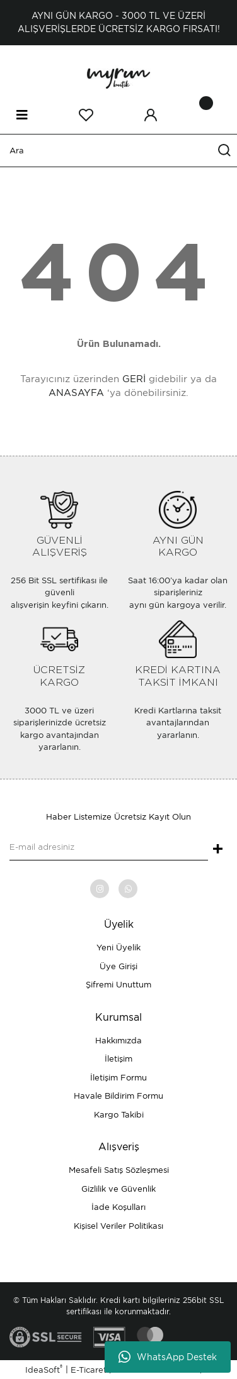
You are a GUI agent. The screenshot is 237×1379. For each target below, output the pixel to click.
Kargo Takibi (119, 1114)
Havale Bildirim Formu (118, 1096)
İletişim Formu (118, 1077)
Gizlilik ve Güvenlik (118, 1189)
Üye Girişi (118, 966)
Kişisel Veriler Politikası (118, 1226)
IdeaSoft (43, 1369)
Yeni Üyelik (118, 947)
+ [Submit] (218, 849)
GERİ (134, 379)
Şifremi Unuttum (118, 984)
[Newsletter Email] (108, 847)
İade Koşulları (118, 1207)
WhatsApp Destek (167, 1357)
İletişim (118, 1058)
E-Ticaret (89, 1370)
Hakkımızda (118, 1040)
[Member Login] (150, 115)
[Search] (118, 151)
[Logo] (118, 76)
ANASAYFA (76, 392)
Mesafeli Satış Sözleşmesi (119, 1170)
